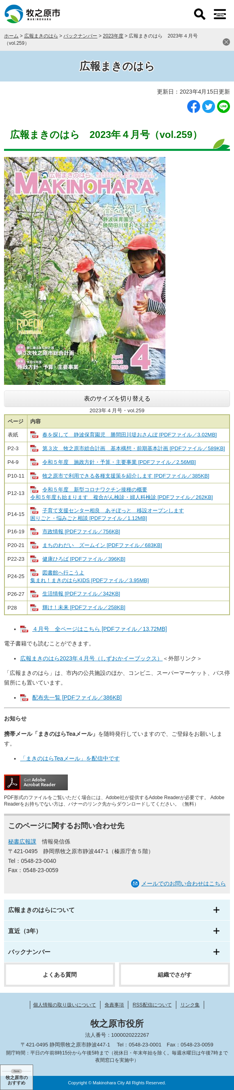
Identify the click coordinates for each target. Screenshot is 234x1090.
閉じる (226, 42)
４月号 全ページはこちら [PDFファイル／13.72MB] (99, 629)
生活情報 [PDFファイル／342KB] (81, 594)
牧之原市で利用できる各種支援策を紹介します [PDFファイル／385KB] (125, 476)
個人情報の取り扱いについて (64, 1005)
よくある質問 (60, 974)
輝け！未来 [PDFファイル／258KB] (83, 607)
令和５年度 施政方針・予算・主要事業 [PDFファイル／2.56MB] (119, 462)
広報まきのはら (41, 36)
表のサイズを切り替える (117, 398)
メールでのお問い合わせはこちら (183, 883)
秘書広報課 (22, 841)
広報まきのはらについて (41, 909)
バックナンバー (80, 36)
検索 (200, 14)
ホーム (11, 36)
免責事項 (114, 1005)
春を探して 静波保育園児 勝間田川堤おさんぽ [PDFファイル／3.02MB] (129, 435)
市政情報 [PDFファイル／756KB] (81, 531)
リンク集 (190, 1005)
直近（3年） (25, 930)
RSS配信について (152, 1005)
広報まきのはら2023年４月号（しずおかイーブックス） (91, 658)
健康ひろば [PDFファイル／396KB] (83, 559)
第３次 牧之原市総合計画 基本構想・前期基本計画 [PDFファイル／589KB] (133, 448)
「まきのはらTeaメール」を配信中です (70, 758)
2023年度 (113, 36)
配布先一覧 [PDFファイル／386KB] (77, 697)
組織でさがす (175, 974)
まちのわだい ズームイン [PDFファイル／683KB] (102, 545)
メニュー (220, 14)
